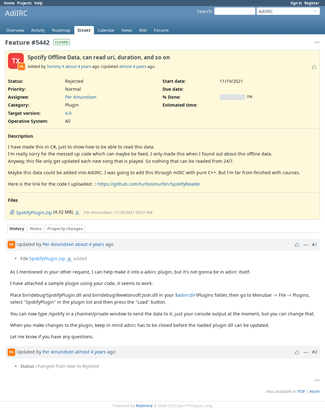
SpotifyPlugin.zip (47, 258)
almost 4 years (132, 66)
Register (311, 3)
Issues (84, 30)
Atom (314, 391)
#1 (314, 244)
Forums (161, 30)
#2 (314, 352)
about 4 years (78, 66)
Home (9, 3)
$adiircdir (185, 295)
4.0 (68, 113)
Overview (15, 30)
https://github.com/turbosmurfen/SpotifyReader (149, 184)
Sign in (296, 3)
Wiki (143, 30)
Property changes (65, 228)
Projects (24, 3)
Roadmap (61, 30)
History (17, 228)
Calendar (106, 30)
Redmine (144, 405)
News (127, 30)
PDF (301, 391)
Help (38, 3)
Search (204, 11)
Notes (36, 228)
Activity (38, 30)
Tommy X (55, 66)
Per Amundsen (80, 97)
